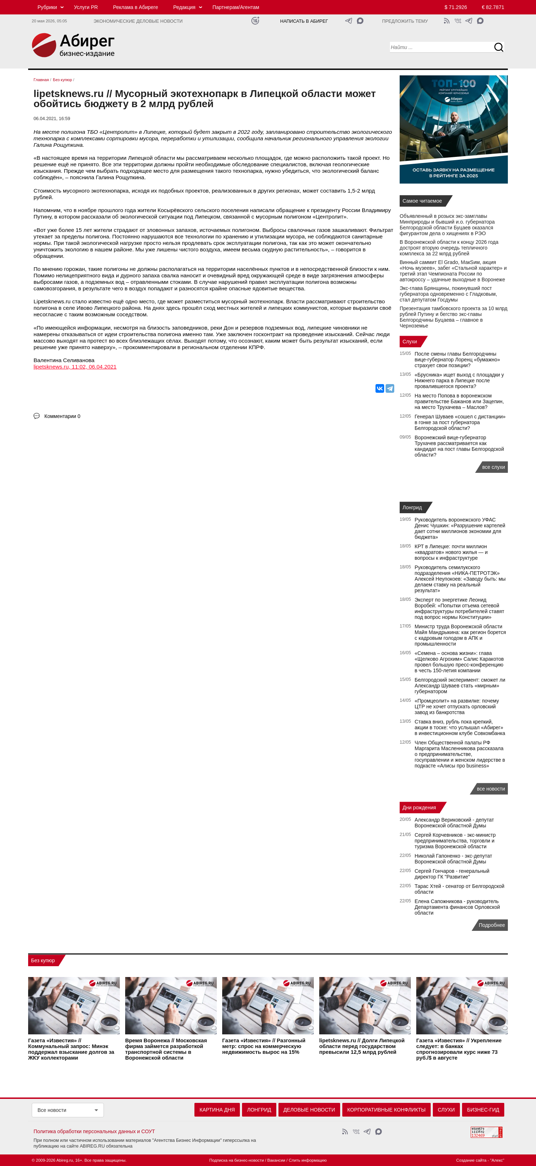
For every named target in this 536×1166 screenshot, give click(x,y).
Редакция (184, 7)
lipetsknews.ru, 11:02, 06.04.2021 (75, 367)
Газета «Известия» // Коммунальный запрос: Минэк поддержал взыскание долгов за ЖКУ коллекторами (71, 1049)
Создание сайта (471, 1160)
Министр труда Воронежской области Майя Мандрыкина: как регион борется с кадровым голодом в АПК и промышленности (460, 635)
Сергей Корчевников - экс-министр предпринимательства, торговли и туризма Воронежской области (455, 840)
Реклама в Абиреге (135, 7)
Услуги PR (86, 7)
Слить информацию (307, 1160)
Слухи (410, 341)
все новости (491, 789)
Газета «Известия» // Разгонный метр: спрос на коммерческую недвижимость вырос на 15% (264, 1046)
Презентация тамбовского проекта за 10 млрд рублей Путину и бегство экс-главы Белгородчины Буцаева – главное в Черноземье (454, 317)
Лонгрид (412, 507)
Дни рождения (419, 807)
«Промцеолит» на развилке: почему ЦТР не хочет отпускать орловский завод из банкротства (457, 706)
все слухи (493, 467)
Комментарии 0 (62, 416)
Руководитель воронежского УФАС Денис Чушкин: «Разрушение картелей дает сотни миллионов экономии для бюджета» (460, 528)
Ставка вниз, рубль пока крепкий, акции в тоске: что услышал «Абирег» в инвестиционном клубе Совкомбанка (460, 727)
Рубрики (47, 7)
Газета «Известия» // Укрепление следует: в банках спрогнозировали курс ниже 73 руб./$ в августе (459, 1049)
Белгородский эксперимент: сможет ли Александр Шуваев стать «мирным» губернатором (460, 685)
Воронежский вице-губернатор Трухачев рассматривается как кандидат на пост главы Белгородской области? (459, 446)
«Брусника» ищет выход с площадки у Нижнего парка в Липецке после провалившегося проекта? (459, 380)
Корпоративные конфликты (386, 1110)
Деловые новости (309, 1110)
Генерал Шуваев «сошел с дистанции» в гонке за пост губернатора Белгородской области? (460, 422)
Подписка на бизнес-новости (236, 1160)
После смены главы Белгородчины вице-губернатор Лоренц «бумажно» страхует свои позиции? (457, 359)
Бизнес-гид (483, 1110)
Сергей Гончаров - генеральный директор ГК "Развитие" (452, 874)
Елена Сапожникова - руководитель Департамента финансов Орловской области (457, 907)
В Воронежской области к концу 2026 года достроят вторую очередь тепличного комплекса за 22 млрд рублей (449, 247)
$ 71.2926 (456, 7)
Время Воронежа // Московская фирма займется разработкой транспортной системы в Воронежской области (166, 1049)
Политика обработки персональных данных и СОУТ (94, 1131)
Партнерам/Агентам (235, 7)
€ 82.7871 (493, 7)
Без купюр (43, 960)
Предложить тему (405, 21)
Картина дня (217, 1110)
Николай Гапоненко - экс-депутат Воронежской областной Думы (453, 858)
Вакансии (276, 1160)
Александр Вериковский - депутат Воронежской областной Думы (454, 822)
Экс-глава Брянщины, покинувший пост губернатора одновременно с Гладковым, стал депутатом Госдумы (448, 294)
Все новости (52, 1110)
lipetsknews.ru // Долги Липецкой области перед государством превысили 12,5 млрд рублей (362, 1046)
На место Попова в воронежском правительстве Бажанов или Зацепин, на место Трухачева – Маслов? (459, 401)
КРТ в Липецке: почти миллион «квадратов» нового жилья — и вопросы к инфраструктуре (451, 552)
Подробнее (492, 925)
